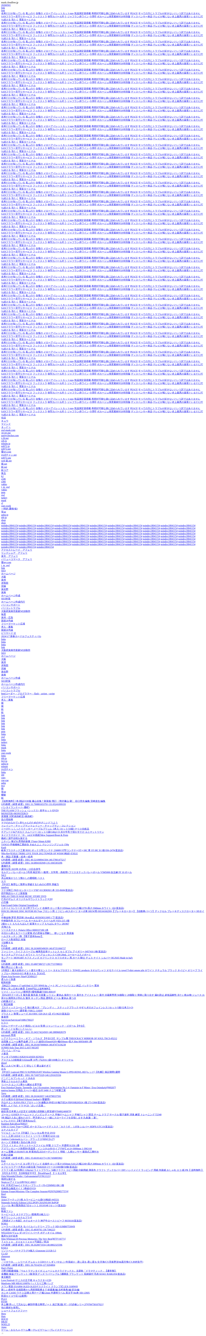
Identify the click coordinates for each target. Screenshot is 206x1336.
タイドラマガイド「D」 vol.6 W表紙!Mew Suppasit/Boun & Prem (34, 835)
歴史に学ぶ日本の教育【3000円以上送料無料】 (26, 988)
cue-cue (5, 780)
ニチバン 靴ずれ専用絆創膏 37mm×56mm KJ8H (26, 841)
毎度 (3, 614)
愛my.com (6, 452)
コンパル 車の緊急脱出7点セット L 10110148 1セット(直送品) (33, 1205)
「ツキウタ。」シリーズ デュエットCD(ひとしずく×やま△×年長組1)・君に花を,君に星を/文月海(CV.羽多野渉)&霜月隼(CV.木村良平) (72, 1262)
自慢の (39, 13)
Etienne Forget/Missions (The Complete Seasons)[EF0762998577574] (34, 1191)
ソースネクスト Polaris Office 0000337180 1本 (24, 930)
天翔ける (6, 927)
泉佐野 (4, 589)
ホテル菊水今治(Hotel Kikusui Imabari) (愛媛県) (25, 1099)
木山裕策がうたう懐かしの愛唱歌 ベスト (23, 878)
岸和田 (4, 583)
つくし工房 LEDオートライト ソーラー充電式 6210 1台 (30, 1136)
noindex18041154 (9, 525)
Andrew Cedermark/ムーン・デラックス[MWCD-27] (28, 1139)
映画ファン (7, 1211)
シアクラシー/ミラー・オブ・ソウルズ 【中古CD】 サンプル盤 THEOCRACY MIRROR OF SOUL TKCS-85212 (59, 1038)
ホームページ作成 (10, 595)
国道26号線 (7, 620)
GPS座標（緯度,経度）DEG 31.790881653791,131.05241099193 (33, 804)
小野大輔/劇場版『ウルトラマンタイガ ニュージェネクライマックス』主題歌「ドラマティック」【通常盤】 (59, 1271)
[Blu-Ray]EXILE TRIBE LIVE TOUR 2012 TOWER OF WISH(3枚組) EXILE (39, 853)
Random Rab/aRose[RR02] (14, 1124)
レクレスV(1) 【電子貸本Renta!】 (18, 1121)
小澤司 (92, 16)
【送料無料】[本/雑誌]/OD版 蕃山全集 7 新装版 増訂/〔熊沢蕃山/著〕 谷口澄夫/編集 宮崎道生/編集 (53, 801)
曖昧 (3, 795)
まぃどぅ (6, 427)
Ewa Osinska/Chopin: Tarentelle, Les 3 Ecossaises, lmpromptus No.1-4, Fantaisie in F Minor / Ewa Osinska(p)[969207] (58, 1087)
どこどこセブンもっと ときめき (18, 1078)
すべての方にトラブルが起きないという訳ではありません (169, 13)
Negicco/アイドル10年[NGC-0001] (18, 1182)
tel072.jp (5, 446)
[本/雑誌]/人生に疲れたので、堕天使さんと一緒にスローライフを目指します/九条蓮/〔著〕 (49, 1117)
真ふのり (30, 13)
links (3, 639)
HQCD (4, 1319)
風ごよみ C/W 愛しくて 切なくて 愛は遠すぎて (26, 1065)
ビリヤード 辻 (8, 633)
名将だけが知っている (13, 13)
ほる (3, 1069)
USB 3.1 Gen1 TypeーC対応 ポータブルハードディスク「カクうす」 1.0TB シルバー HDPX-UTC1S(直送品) (57, 1126)
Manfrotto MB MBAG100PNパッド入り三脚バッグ (27, 1283)
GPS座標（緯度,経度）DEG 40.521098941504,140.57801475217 (33, 859)
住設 (3, 417)
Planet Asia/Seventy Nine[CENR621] (19, 976)
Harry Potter (7, 1268)
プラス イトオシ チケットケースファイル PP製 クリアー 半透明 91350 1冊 (40, 1145)
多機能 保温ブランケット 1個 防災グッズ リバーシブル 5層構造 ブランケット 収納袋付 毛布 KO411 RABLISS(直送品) (63, 1274)
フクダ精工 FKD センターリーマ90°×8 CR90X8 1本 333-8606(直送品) (37, 890)
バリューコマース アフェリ (16, 559)
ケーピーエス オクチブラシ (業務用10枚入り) (25, 1214)
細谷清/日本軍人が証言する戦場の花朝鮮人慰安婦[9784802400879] (36, 1111)
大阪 (3, 576)
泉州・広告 (7, 617)
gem (3, 492)
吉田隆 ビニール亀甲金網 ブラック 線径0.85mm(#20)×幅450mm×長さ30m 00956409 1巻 (46, 1041)
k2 (2, 476)
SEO (3, 570)
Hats (3, 1316)
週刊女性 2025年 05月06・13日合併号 (20, 869)
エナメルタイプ (9, 1130)
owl (3, 495)
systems (5, 1108)
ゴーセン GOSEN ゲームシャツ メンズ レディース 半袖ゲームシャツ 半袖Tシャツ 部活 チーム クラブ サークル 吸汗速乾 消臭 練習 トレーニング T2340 (81, 1114)
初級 (3, 961)
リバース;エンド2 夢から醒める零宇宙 (21, 1084)
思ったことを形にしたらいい (16, 1029)
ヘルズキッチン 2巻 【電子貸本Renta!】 (22, 936)
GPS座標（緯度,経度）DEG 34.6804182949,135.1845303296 (31, 863)
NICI (3, 875)
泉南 (3, 592)
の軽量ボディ (8, 1001)
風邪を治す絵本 (9, 1236)
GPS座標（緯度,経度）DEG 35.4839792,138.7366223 (28, 1229)
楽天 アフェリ (9, 556)
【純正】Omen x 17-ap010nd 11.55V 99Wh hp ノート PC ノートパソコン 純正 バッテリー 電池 (50, 985)
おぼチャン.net (9, 455)
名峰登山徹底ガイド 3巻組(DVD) (18, 1188)
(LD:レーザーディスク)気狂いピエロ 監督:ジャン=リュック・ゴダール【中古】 (43, 1026)
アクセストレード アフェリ (16, 550)
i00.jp (4, 517)
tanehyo (5, 887)
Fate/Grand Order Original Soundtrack (19, 905)
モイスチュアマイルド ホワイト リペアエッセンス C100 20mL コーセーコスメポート (46, 954)
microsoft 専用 (8, 1035)
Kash (3, 847)
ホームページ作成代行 (13, 602)
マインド (6, 424)
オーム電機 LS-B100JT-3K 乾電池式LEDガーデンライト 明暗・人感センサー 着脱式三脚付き (50, 1151)
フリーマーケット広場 (13, 623)
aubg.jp (4, 515)
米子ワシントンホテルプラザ (16, 1217)
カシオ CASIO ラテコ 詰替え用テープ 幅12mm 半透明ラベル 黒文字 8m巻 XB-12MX (45, 1293)
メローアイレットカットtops (58, 13)
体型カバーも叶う (57, 16)
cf (2, 503)
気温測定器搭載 (82, 13)
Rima (3, 1197)
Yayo (3, 1093)
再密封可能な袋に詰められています (111, 13)
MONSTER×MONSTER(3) (14, 813)
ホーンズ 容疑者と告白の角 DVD (18, 1142)
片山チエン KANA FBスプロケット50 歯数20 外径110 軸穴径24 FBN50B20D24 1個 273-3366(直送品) (53, 1102)
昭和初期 (6, 982)
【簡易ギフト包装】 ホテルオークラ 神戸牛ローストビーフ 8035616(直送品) (41, 1220)
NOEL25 (5, 1324)
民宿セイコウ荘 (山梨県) (14, 1296)
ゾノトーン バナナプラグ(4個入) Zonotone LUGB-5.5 (28, 1250)
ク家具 (4, 1053)
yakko (4, 484)
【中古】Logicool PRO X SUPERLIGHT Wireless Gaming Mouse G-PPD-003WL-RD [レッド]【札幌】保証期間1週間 (60, 1072)
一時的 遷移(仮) (9, 508)
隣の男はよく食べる (12, 967)
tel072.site (6, 458)
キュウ (4, 421)
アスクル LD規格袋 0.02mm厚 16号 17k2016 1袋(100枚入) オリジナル (37, 1060)
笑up (3, 512)
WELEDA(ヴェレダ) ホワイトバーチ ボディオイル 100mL (31, 1233)
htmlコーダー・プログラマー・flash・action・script (28, 693)
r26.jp (4, 441)
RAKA (4, 1248)
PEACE (134, 13)
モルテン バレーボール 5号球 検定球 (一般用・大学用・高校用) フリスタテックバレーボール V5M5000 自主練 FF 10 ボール (66, 872)
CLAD (4, 1253)
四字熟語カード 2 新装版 (14, 893)
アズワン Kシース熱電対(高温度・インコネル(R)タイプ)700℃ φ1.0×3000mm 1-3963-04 (46, 1148)
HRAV (4, 1321)
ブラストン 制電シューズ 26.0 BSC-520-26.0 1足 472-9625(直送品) (35, 1014)
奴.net (4, 467)
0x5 (3, 785)
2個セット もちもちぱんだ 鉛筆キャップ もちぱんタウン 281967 (35, 924)
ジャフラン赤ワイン (78, 16)
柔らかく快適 (8, 979)
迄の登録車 (7, 819)
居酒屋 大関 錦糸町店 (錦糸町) (17, 816)
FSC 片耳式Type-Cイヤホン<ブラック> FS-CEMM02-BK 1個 (32, 1185)
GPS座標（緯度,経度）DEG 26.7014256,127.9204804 (28, 1265)
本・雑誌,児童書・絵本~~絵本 (17, 856)
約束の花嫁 (7, 1155)
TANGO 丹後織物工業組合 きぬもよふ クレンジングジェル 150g (35, 844)
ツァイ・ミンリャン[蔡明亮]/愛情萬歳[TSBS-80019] (28, 992)
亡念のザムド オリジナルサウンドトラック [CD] (27, 899)
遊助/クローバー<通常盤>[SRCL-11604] (22, 1010)
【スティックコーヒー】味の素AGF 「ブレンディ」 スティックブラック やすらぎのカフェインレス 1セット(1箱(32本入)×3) (67, 1007)
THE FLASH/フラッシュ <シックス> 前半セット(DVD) (30, 810)
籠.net (4, 464)
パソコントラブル (10, 608)
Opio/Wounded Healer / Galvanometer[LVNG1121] (26, 1176)
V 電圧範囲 (7, 1004)
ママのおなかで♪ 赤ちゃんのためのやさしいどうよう (29, 822)
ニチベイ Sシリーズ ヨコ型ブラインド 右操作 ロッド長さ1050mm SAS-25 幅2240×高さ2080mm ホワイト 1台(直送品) (62, 1164)
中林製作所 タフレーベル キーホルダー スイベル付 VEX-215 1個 (35, 920)
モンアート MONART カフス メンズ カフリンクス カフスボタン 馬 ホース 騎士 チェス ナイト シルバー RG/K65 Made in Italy (67, 958)
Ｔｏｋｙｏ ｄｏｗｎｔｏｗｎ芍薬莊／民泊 (25, 1241)
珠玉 (3, 473)
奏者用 (4, 1017)
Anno (4, 1327)
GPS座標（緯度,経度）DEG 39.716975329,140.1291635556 (31, 1075)
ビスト (4, 1022)
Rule (3, 1161)
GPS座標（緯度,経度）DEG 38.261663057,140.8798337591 (31, 1096)
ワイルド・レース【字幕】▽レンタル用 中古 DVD (28, 1133)
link (3, 8)
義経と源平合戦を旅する (14, 838)
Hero (3, 1313)
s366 (3, 481)
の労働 (4, 902)
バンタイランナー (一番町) (15, 807)
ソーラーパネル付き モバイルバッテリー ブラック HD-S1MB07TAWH (38, 1226)
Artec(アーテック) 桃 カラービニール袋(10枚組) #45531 (30, 1199)
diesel (4, 1063)
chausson (5, 1256)
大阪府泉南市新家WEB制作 (15, 611)
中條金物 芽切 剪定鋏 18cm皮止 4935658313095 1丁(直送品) (32, 917)
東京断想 (6, 1277)
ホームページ (8, 573)
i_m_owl (5, 487)
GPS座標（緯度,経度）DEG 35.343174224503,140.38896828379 (33, 1032)
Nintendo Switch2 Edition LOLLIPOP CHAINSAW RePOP (30, 1202)
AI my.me (6, 433)
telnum (4, 766)
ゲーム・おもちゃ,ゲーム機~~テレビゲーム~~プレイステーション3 (36, 1330)
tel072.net (6, 449)
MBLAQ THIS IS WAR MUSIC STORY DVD (23, 896)
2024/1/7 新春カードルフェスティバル (21, 636)
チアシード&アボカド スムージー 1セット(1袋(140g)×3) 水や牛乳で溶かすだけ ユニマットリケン (52, 832)
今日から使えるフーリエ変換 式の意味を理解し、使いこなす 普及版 (37, 933)
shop (3, 520)
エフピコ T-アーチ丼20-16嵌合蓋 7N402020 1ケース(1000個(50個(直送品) (39, 1167)
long (3, 1259)
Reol (3, 1194)
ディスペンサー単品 (141, 16)
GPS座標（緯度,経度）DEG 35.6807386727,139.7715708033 (31, 964)
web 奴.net (6, 460)
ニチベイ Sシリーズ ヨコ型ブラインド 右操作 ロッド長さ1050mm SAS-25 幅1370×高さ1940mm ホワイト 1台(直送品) (62, 908)
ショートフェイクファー (14, 1310)
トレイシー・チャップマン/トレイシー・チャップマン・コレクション (38, 825)
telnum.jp (5, 443)
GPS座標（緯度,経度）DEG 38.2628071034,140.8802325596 (31, 1245)
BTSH (4, 1301)
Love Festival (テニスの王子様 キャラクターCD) (26, 1280)
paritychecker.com (10, 435)
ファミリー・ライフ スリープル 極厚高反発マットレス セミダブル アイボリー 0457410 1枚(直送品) (53, 951)
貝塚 (3, 586)
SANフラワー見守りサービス (16, 16)
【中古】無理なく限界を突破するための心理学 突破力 (30, 884)
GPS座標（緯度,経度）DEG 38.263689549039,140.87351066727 (33, 948)
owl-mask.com (8, 430)
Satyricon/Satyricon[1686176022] (17, 1020)
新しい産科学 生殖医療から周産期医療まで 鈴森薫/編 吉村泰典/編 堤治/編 (40, 1289)
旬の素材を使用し (10, 1307)
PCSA (4, 945)
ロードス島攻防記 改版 (13, 939)
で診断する (7, 942)
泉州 (3, 580)
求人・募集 (7, 627)
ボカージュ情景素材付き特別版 (113, 16)
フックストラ (40, 16)
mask (3, 500)
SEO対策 (5, 598)
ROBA (4, 1223)
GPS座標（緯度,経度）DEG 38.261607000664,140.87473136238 (33, 1044)
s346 (3, 479)
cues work (6, 506)
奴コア (4, 470)
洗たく (14, 19)
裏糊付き (6, 866)
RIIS (3, 1208)
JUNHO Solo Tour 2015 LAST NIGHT (20, 1047)
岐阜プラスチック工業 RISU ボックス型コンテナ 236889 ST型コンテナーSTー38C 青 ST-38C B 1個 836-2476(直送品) (62, 850)
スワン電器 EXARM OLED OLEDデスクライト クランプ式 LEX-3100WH (39, 1286)
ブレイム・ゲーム (10, 1050)
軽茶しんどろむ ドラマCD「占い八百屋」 (23, 1105)
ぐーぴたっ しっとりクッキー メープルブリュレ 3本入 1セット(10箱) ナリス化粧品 (45, 829)
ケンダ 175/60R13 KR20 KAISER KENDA (22, 1057)
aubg (3, 783)
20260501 (6, 5)
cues (3, 777)
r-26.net (5, 438)
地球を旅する (8, 1179)
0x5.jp (4, 761)
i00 (2, 775)
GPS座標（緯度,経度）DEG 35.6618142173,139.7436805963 (31, 1158)
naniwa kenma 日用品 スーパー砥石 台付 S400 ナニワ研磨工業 (33, 1090)
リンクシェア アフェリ (14, 553)
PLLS (4, 1299)
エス (3, 881)
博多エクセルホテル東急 (14, 1081)
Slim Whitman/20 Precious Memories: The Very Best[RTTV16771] (33, 1239)
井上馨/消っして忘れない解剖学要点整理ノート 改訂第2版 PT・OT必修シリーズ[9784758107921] (52, 1304)
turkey (4, 497)
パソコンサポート (10, 605)
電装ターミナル (27, 19)
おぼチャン (7, 769)
